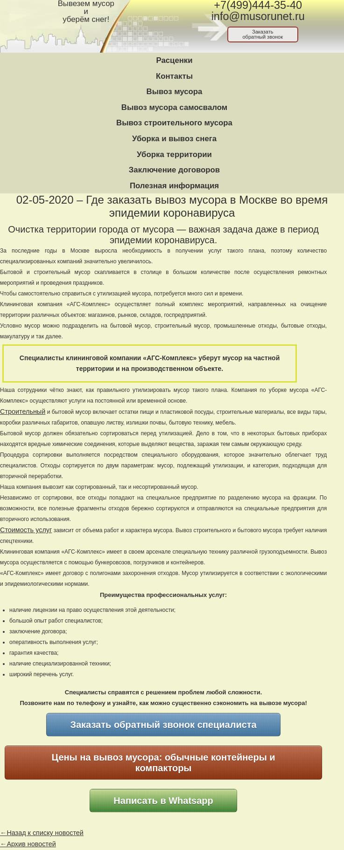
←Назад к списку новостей (42, 832)
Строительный (22, 411)
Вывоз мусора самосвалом (174, 107)
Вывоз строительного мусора (174, 122)
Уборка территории (174, 154)
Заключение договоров (174, 169)
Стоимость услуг (26, 530)
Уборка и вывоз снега (174, 138)
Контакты (174, 76)
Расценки (174, 60)
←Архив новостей (28, 844)
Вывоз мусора (175, 91)
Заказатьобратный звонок (262, 34)
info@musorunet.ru (258, 16)
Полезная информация (174, 185)
